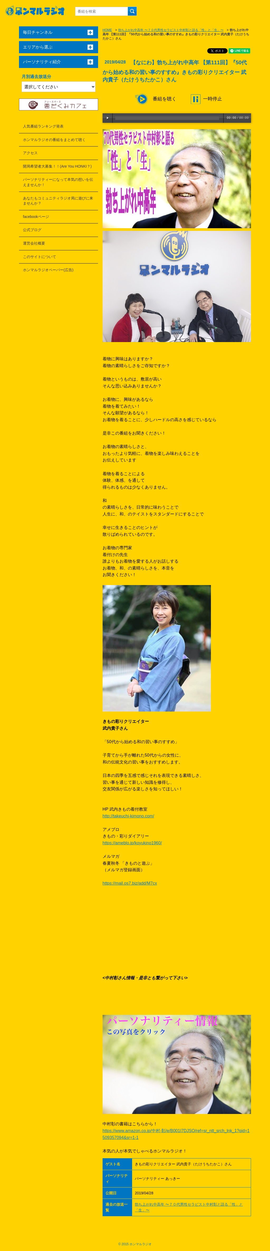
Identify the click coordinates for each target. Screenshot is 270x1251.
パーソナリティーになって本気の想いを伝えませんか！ (58, 182)
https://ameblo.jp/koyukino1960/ (132, 843)
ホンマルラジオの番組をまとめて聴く (54, 140)
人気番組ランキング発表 (43, 126)
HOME (107, 30)
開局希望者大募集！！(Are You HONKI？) (57, 166)
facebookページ (36, 217)
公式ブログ (32, 230)
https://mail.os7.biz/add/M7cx (130, 883)
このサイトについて (39, 257)
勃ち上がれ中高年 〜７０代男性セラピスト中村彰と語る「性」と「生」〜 (170, 30)
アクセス (30, 153)
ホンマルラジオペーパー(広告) (48, 270)
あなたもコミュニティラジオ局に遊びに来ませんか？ (58, 201)
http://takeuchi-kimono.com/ (128, 816)
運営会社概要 (34, 243)
